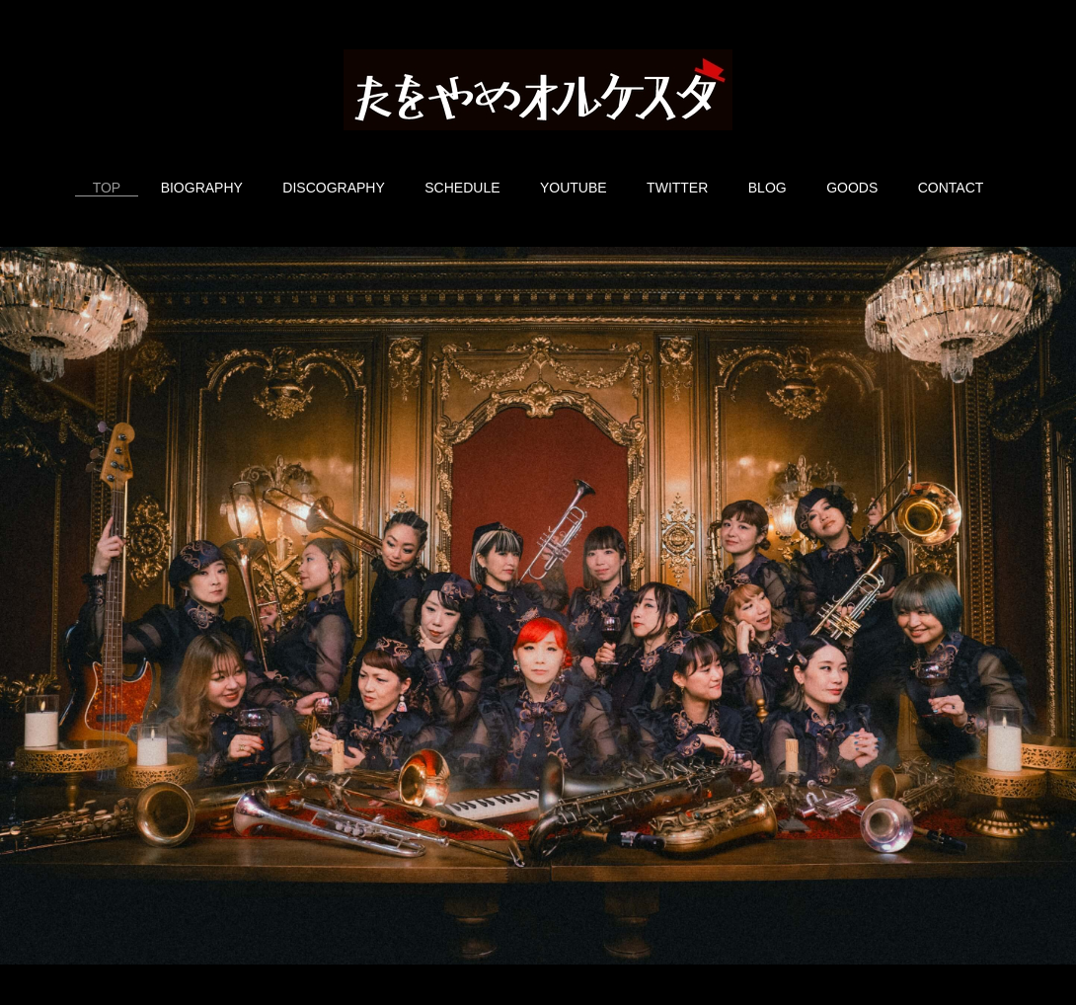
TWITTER (677, 187)
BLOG (767, 187)
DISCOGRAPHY (333, 187)
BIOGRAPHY (202, 187)
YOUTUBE (573, 187)
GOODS (852, 187)
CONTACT (951, 187)
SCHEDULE (462, 187)
